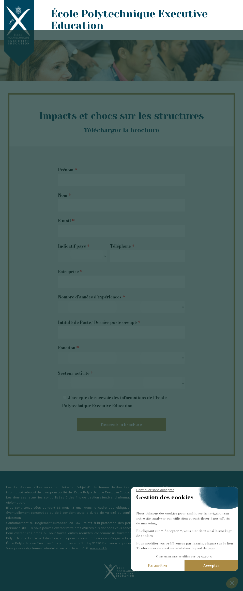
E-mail (66, 221)
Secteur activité (75, 373)
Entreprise (70, 271)
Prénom (67, 170)
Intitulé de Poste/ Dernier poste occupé (99, 322)
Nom (64, 195)
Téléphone (122, 246)
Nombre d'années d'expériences (91, 297)
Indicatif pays (73, 246)
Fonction (68, 348)
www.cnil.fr (98, 548)
